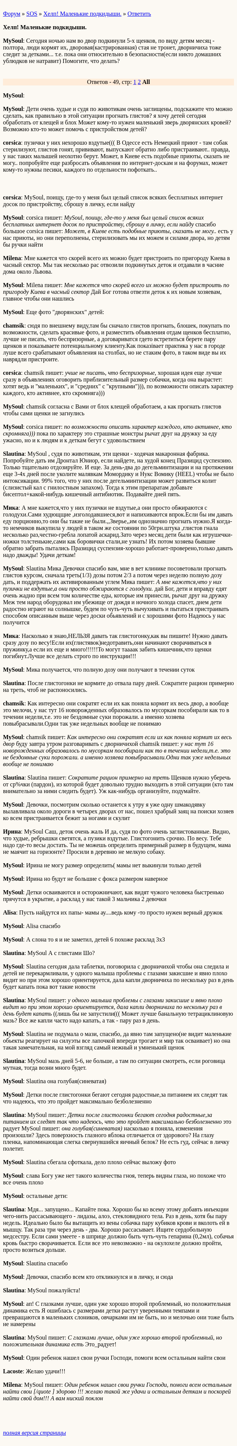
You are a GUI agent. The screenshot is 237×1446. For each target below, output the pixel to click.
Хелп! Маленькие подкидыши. (82, 13)
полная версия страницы (34, 1433)
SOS (31, 13)
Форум (11, 13)
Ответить (139, 13)
